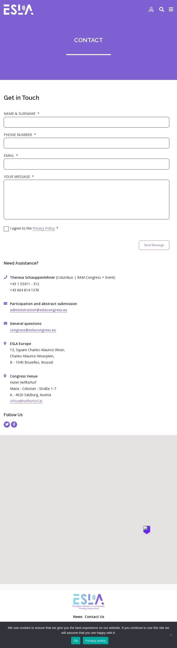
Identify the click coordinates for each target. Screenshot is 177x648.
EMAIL (11, 155)
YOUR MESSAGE (19, 176)
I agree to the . (34, 228)
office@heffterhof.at (26, 401)
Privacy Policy (44, 228)
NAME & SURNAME (21, 113)
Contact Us (94, 616)
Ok (76, 641)
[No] (170, 634)
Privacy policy (95, 641)
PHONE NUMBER (20, 134)
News (77, 616)
